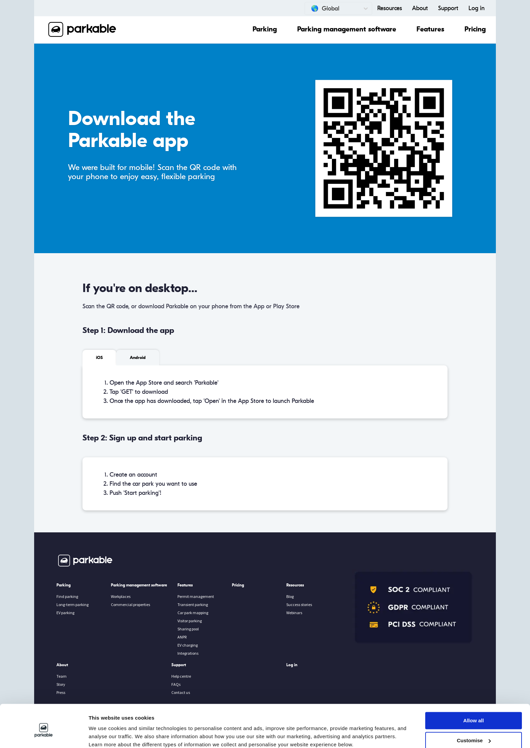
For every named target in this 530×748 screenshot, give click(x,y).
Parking (264, 29)
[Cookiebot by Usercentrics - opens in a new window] (43, 735)
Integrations (187, 653)
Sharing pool (188, 628)
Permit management (195, 596)
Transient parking (192, 604)
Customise (474, 712)
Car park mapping (192, 612)
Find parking (67, 596)
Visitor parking (189, 620)
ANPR (182, 637)
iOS (99, 357)
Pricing (475, 29)
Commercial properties (130, 604)
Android (138, 357)
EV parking (65, 612)
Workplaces (120, 596)
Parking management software (346, 29)
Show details (104, 735)
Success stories (299, 604)
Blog (290, 596)
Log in (476, 8)
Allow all (473, 692)
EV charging (187, 645)
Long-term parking (72, 604)
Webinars (294, 612)
